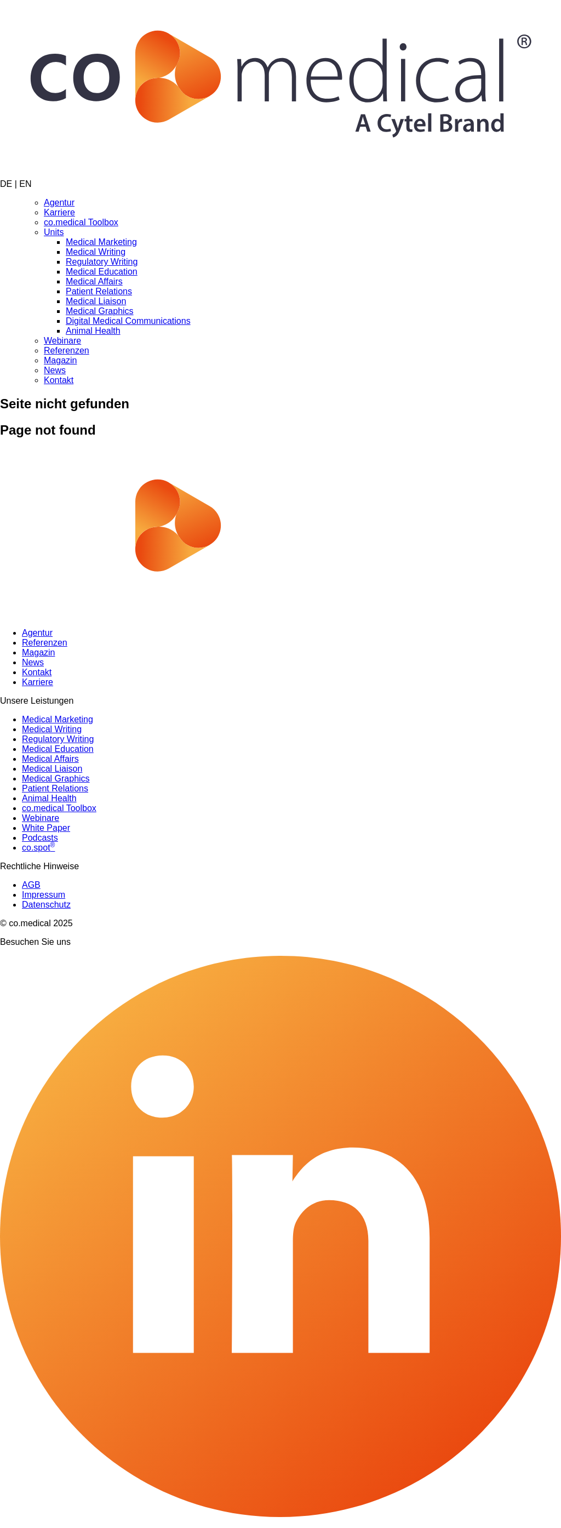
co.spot (38, 847)
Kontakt (58, 380)
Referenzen (66, 350)
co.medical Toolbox (81, 222)
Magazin (60, 360)
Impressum (43, 894)
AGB (31, 885)
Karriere (59, 212)
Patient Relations (99, 291)
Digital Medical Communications (128, 321)
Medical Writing (95, 251)
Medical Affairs (94, 281)
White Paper (46, 828)
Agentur (59, 202)
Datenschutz (46, 904)
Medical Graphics (100, 311)
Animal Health (93, 330)
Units (54, 232)
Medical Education (102, 271)
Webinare (62, 340)
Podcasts (40, 837)
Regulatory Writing (102, 261)
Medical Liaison (96, 301)
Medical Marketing (101, 242)
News (55, 370)
